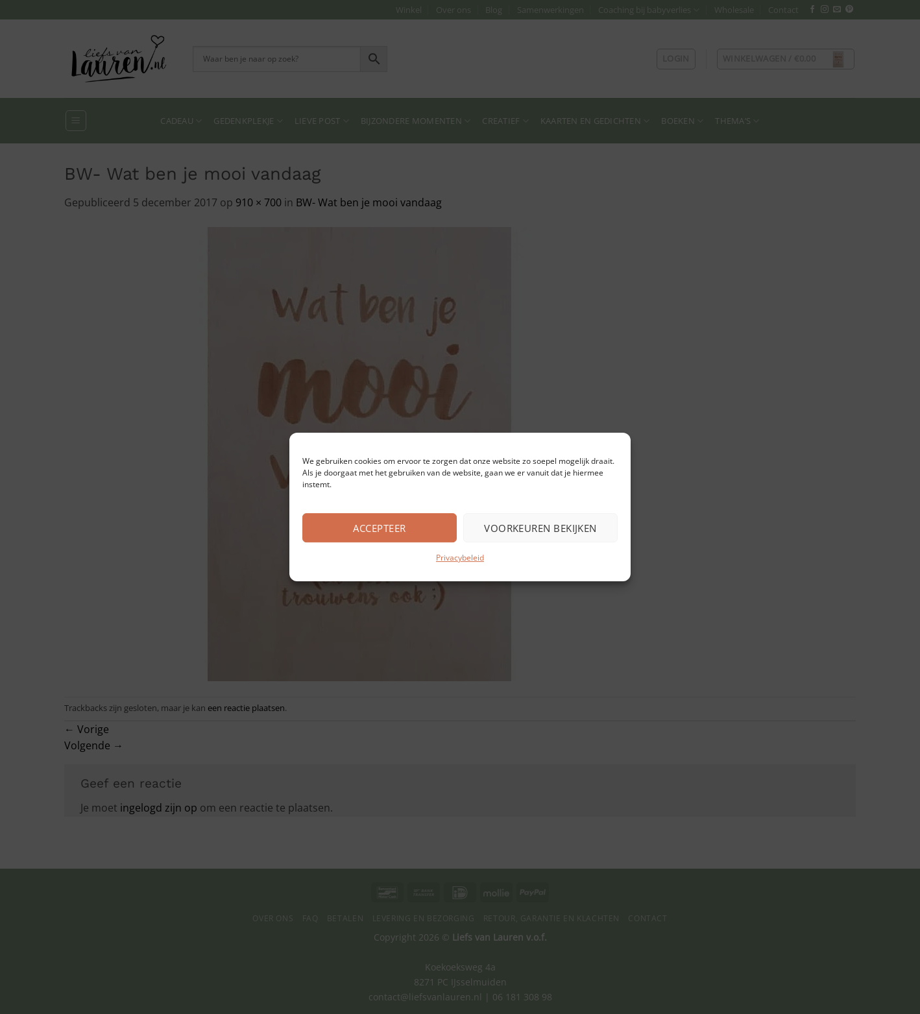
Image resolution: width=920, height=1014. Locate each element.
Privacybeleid (460, 557)
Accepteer (379, 528)
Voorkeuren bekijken (540, 528)
